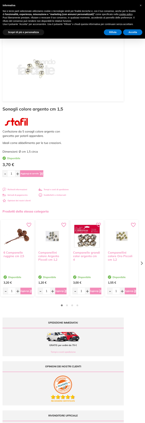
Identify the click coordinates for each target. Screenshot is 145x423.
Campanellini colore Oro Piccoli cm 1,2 (120, 177)
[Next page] (141, 187)
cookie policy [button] (125, 14)
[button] (140, 5)
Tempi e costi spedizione (36, 275)
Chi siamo (79, 352)
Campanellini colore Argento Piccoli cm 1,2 (48, 177)
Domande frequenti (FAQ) (123, 342)
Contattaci (80, 358)
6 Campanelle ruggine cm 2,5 (14, 175)
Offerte (78, 345)
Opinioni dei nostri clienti (89, 124)
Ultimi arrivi (80, 342)
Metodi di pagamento (87, 118)
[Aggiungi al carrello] (109, 97)
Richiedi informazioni (87, 113)
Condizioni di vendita (120, 352)
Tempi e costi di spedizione (126, 113)
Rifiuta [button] (113, 32)
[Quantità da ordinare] (84, 97)
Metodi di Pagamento (121, 345)
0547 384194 (50, 354)
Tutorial (78, 349)
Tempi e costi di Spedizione (123, 349)
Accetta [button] (132, 32)
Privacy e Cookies (119, 355)
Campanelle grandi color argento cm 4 (86, 177)
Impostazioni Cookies (121, 358)
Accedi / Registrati (83, 355)
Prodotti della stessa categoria (26, 135)
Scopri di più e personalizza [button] (23, 32)
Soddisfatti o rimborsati (125, 118)
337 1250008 (50, 363)
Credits (118, 418)
